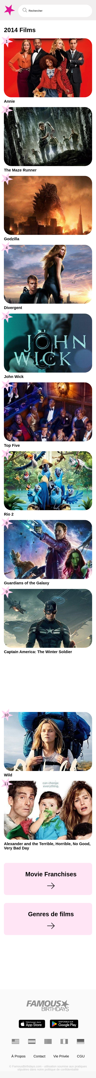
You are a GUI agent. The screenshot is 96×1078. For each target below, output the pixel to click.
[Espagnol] (31, 1041)
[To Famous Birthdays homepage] (9, 10)
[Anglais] (15, 1041)
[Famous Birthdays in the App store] (32, 1024)
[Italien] (64, 1041)
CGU (81, 1056)
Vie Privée (61, 1056)
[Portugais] (48, 1041)
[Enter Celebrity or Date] (55, 11)
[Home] (48, 1005)
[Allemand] (80, 1041)
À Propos (18, 1056)
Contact (39, 1056)
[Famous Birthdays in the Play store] (64, 1024)
